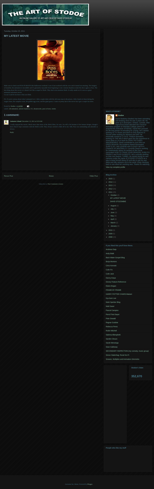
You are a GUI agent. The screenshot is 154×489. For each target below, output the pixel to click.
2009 (111, 234)
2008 (111, 237)
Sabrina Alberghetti (113, 335)
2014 (111, 182)
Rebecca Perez (112, 327)
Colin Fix (109, 270)
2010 (111, 230)
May (112, 216)
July (112, 209)
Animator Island (15, 121)
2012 (111, 189)
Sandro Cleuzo (111, 339)
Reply (12, 132)
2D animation (13, 109)
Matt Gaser (110, 306)
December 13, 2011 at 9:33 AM (32, 121)
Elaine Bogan (111, 286)
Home (51, 176)
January (114, 226)
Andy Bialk (110, 253)
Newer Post (8, 176)
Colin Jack (110, 274)
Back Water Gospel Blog (115, 258)
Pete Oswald (111, 319)
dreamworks (38, 109)
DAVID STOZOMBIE (118, 201)
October (114, 195)
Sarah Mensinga (112, 343)
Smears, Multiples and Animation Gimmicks (122, 359)
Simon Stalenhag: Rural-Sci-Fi (117, 355)
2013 (111, 185)
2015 (111, 179)
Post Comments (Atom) (55, 184)
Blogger (89, 484)
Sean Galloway (111, 347)
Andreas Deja (111, 249)
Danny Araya (111, 278)
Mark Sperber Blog (113, 302)
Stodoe (121, 115)
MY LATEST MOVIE (118, 198)
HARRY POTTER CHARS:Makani (119, 294)
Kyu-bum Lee (111, 298)
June (113, 212)
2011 (111, 192)
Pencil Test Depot (112, 314)
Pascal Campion (112, 310)
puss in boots (46, 109)
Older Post (94, 176)
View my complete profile (115, 167)
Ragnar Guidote (112, 322)
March (113, 223)
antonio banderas (24, 109)
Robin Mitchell (111, 331)
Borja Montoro (111, 262)
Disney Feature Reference (116, 282)
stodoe (54, 109)
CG (32, 109)
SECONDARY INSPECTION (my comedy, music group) (127, 351)
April (113, 219)
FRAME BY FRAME (113, 290)
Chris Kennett (111, 266)
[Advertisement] (114, 67)
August (113, 206)
